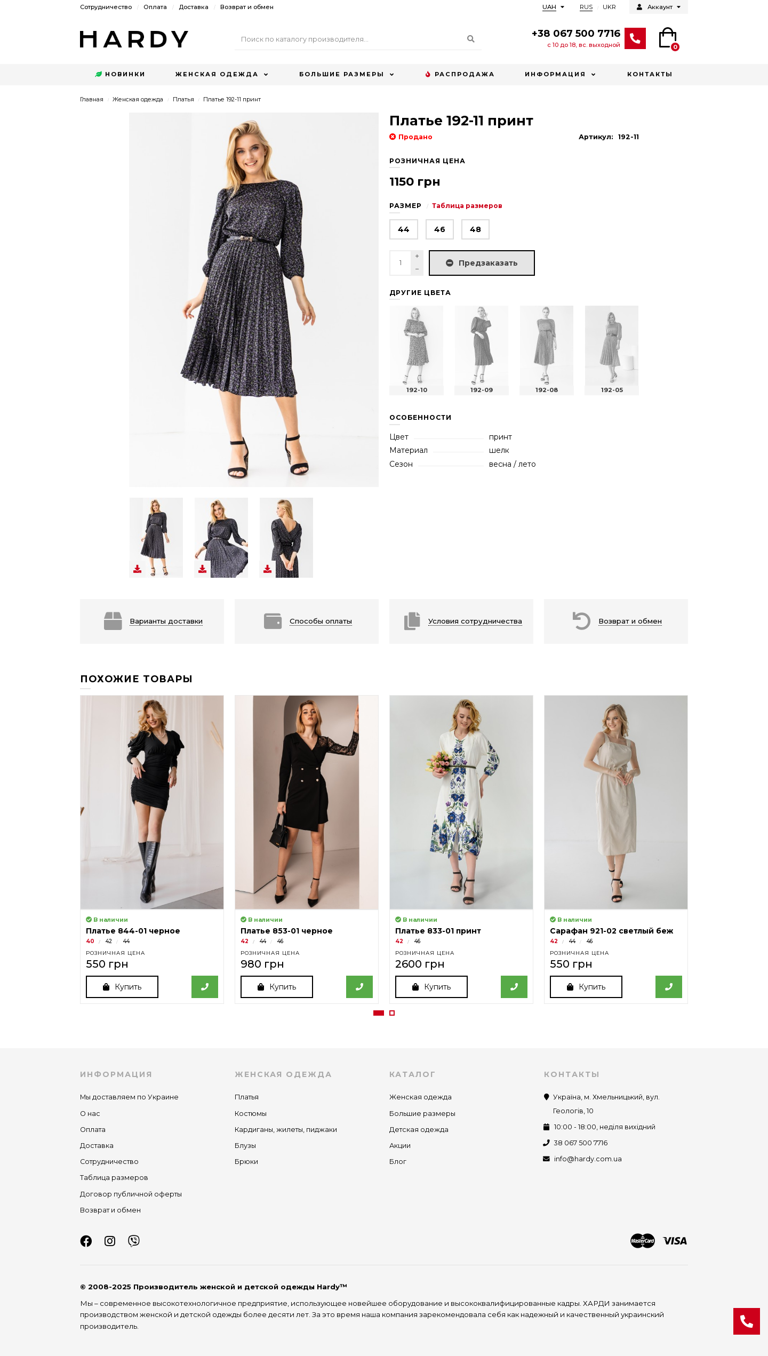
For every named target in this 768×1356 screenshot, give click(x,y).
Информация (555, 74)
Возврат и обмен (247, 7)
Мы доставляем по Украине (129, 1098)
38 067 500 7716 (580, 1143)
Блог (397, 1162)
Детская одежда (419, 1130)
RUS (586, 7)
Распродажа (460, 74)
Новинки (120, 74)
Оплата (155, 7)
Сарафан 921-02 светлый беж (611, 931)
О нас (90, 1114)
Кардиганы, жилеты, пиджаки (286, 1130)
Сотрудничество (106, 7)
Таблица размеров (467, 206)
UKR (609, 7)
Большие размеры (342, 74)
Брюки (246, 1162)
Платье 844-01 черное (133, 931)
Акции (400, 1146)
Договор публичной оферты (131, 1194)
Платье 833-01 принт (438, 931)
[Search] (358, 39)
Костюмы (251, 1114)
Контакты (650, 74)
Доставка (194, 7)
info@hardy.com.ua (588, 1159)
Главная (91, 99)
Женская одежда (217, 74)
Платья (183, 99)
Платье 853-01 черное (287, 931)
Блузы (245, 1146)
